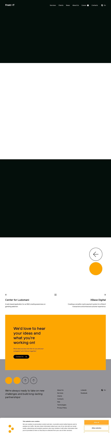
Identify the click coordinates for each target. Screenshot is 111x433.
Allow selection (96, 416)
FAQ (58, 402)
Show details (91, 429)
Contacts (95, 5)
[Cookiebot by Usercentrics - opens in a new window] (11, 429)
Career (84, 5)
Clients (61, 5)
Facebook (84, 393)
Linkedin (84, 390)
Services (53, 5)
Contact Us (19, 356)
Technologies (61, 405)
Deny (96, 421)
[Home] (10, 5)
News (68, 5)
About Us (75, 5)
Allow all (96, 410)
